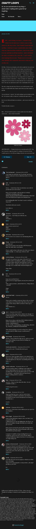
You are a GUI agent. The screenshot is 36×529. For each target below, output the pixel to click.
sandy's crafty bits (10, 366)
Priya (7, 380)
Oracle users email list (11, 347)
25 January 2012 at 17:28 (15, 380)
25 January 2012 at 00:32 (19, 336)
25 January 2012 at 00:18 (16, 312)
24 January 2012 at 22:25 (18, 234)
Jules (7, 183)
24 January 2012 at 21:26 (15, 183)
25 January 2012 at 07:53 (24, 347)
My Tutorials (11, 16)
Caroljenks (8, 392)
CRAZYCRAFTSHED (10, 295)
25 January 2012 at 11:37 (22, 366)
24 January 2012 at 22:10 (16, 224)
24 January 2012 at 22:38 (21, 257)
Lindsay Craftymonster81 (12, 444)
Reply (7, 179)
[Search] (30, 2)
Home (3, 16)
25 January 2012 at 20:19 (17, 407)
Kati (7, 274)
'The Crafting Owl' (10, 172)
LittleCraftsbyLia (10, 257)
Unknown (8, 407)
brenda (7, 457)
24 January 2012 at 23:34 (21, 295)
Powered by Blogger (18, 525)
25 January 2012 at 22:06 (19, 416)
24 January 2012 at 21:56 (18, 213)
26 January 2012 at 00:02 (25, 444)
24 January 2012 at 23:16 (15, 274)
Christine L (8, 213)
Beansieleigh (9, 336)
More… (20, 16)
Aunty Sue (8, 234)
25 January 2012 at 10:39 (16, 354)
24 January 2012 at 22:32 (16, 242)
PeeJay (7, 242)
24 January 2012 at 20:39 (22, 172)
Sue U (7, 312)
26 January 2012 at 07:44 (16, 457)
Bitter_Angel (9, 416)
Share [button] (31, 162)
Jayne (7, 354)
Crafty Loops (10, 3)
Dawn (7, 224)
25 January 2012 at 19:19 (18, 392)
